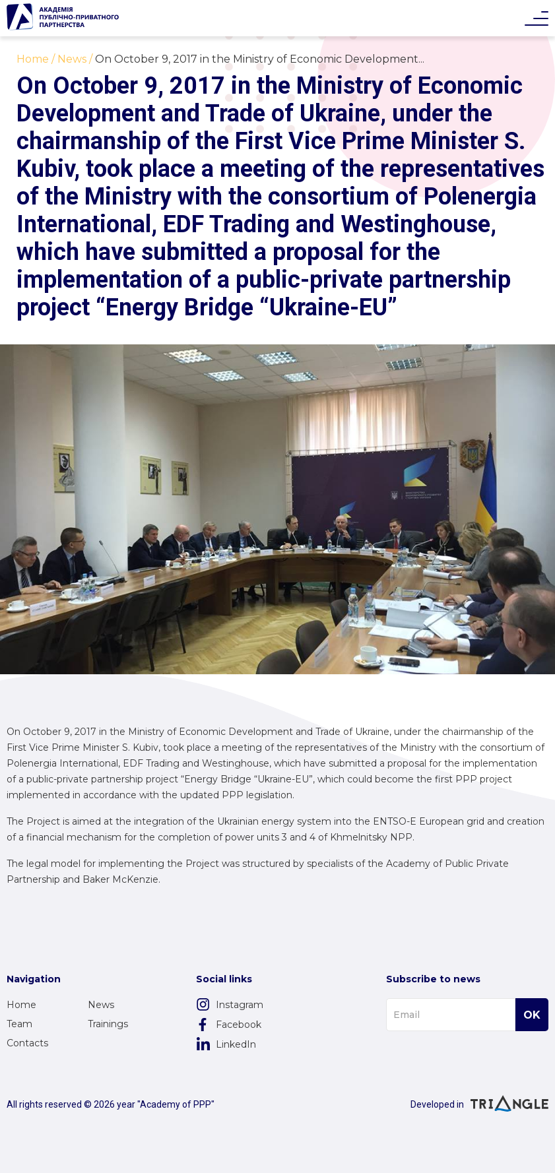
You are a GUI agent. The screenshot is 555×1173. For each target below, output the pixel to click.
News (101, 1005)
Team (19, 1024)
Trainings (108, 1024)
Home (21, 1005)
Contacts (27, 1043)
